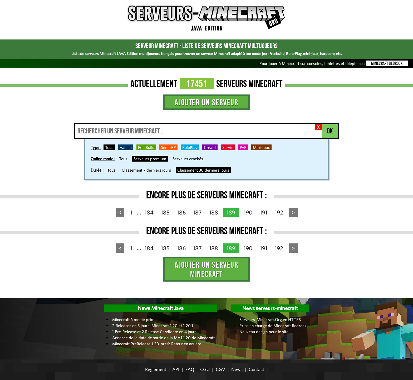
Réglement (155, 369)
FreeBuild (146, 147)
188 (213, 212)
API (175, 369)
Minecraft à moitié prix (132, 319)
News (237, 369)
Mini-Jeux (261, 147)
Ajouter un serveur (206, 102)
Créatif (210, 147)
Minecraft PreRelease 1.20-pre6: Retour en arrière (156, 343)
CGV (220, 369)
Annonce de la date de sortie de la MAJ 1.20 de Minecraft (163, 337)
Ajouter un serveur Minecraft (206, 269)
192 (279, 212)
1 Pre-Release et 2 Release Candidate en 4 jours (154, 331)
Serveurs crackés (188, 158)
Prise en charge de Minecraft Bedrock (273, 325)
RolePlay (190, 147)
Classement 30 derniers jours (203, 170)
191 (263, 212)
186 (181, 212)
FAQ (189, 369)
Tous (109, 147)
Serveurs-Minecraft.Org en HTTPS (270, 319)
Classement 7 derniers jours (146, 170)
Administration (8, 296)
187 (197, 212)
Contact (256, 369)
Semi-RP (168, 147)
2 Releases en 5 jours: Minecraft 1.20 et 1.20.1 (152, 325)
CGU (205, 369)
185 (165, 212)
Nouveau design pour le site (263, 331)
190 (248, 212)
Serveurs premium (150, 158)
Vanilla (126, 147)
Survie (227, 147)
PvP (243, 147)
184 (149, 212)
